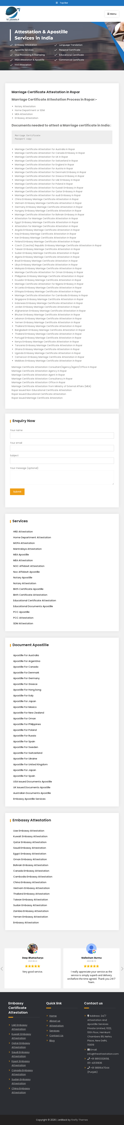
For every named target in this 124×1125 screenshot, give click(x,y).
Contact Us (56, 1035)
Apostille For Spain (24, 741)
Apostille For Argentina (26, 661)
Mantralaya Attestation (27, 548)
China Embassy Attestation (29, 882)
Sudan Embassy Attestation (30, 905)
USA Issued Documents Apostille (32, 781)
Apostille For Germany (26, 678)
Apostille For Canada (25, 666)
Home (53, 1015)
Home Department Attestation (32, 537)
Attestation (56, 1025)
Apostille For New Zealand (28, 712)
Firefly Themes (79, 1119)
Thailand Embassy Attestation (31, 893)
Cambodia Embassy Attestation (32, 876)
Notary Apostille (22, 577)
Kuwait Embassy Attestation (30, 836)
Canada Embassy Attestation (31, 870)
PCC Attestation (23, 617)
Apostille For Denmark (26, 672)
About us (54, 1020)
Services (54, 1030)
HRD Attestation (23, 531)
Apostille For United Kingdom (30, 764)
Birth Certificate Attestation (30, 594)
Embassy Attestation (26, 922)
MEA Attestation (23, 560)
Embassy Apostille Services (29, 798)
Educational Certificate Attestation (34, 600)
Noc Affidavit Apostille (26, 571)
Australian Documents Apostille (32, 793)
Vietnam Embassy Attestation (31, 888)
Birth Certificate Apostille (28, 589)
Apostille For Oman (24, 718)
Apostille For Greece (25, 684)
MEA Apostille (21, 554)
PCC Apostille (21, 612)
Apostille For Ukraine (25, 758)
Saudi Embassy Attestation (29, 847)
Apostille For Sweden (25, 747)
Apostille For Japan (24, 701)
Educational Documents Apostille (33, 606)
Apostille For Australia (26, 655)
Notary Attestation (24, 583)
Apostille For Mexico (25, 707)
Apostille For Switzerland (27, 752)
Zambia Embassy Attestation (31, 911)
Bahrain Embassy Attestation (30, 865)
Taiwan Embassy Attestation (30, 899)
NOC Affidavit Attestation (28, 566)
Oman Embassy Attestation (30, 859)
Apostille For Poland (25, 729)
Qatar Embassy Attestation (29, 842)
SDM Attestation (23, 623)
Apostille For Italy (23, 695)
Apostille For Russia (24, 735)
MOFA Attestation (24, 543)
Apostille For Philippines (27, 724)
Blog (52, 1040)
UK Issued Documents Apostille (31, 787)
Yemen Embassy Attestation (30, 916)
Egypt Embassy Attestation (29, 853)
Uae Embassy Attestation (28, 830)
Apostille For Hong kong (27, 689)
